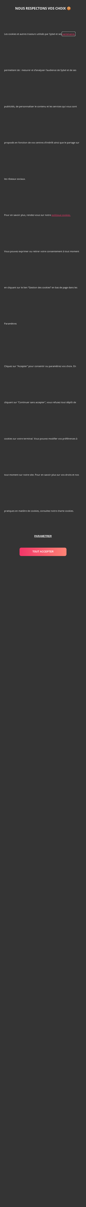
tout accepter (42, 551)
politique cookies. (61, 215)
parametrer (43, 536)
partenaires (68, 33)
